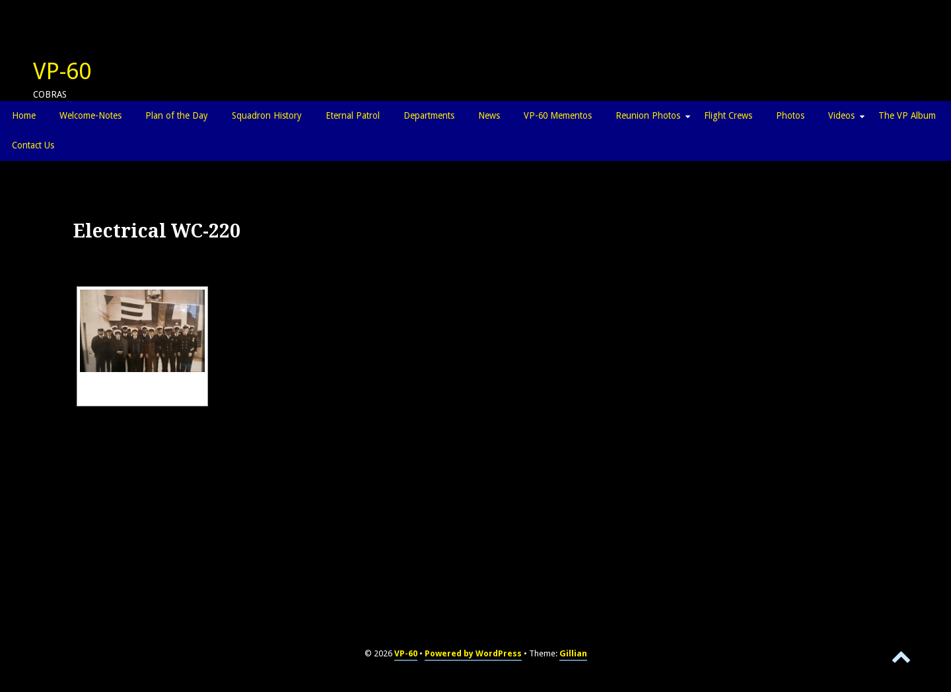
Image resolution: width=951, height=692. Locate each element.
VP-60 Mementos (558, 115)
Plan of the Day (176, 115)
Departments (429, 115)
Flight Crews (728, 115)
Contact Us (33, 145)
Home (24, 115)
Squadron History (267, 115)
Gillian (573, 653)
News (489, 115)
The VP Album (907, 115)
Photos (790, 115)
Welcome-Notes (90, 115)
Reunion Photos (648, 115)
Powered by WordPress (473, 653)
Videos (841, 115)
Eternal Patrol (353, 115)
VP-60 (62, 71)
